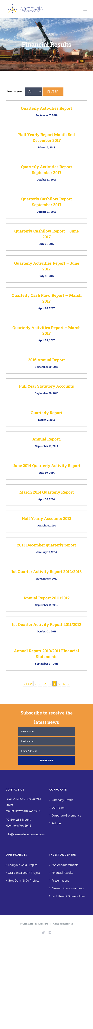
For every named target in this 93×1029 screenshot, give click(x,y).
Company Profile (62, 800)
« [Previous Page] (35, 684)
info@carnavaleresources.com (25, 834)
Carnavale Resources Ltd (35, 923)
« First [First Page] (28, 684)
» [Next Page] (68, 684)
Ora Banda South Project (24, 872)
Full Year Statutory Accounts (46, 386)
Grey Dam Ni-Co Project (23, 880)
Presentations (60, 880)
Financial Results (62, 872)
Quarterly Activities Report (46, 108)
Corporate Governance (66, 815)
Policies (56, 823)
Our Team (58, 807)
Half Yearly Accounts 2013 (46, 518)
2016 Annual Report (46, 359)
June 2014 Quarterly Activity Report (46, 465)
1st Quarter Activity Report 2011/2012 (46, 624)
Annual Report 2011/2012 (46, 597)
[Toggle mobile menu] (85, 9)
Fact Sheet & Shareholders (68, 896)
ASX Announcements (65, 865)
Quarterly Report (46, 412)
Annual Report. (46, 439)
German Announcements (68, 888)
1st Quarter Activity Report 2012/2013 (46, 571)
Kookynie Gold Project (22, 865)
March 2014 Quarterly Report (46, 492)
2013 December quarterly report (46, 545)
